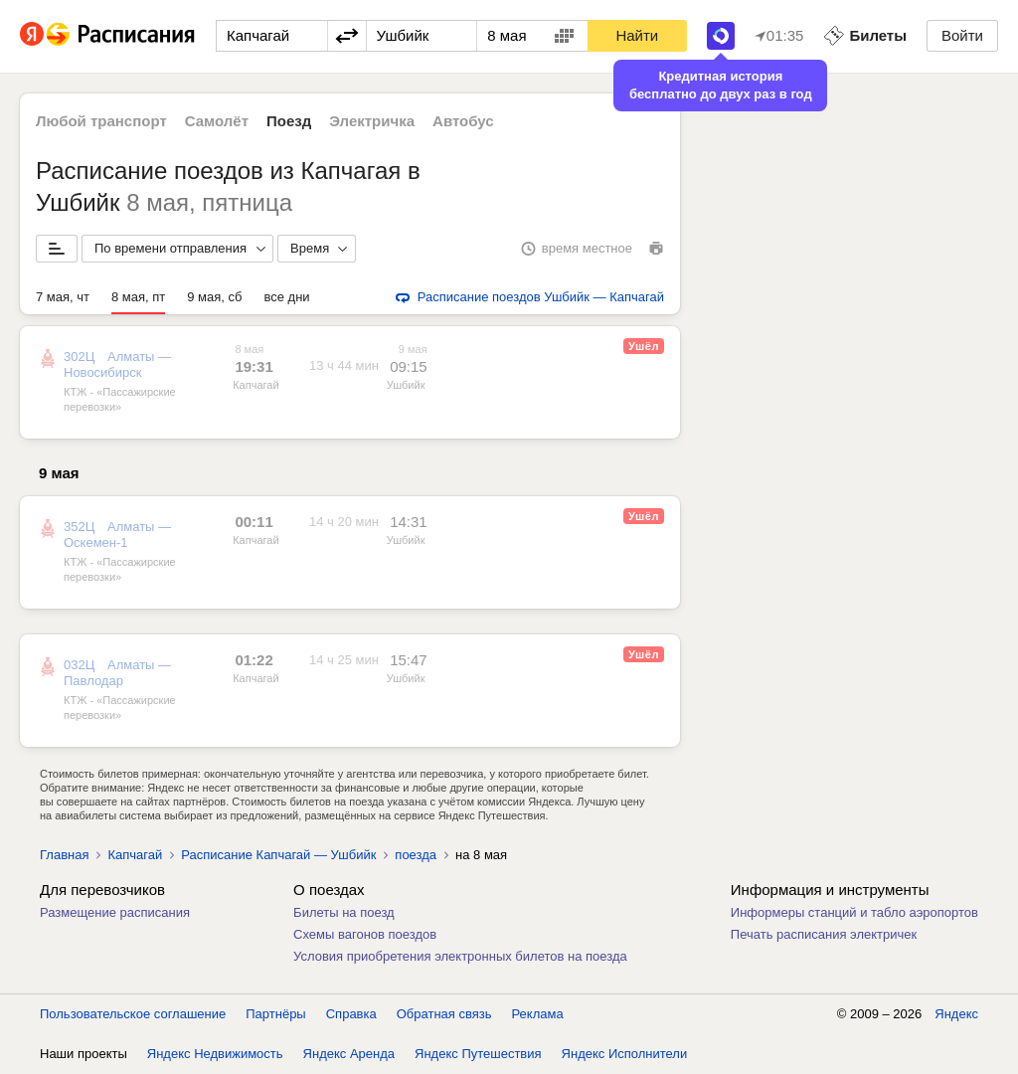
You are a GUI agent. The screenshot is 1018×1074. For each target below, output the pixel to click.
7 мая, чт (62, 296)
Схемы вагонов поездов (364, 934)
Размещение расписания (115, 912)
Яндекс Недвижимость (215, 1053)
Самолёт (217, 120)
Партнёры (275, 1013)
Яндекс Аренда (349, 1053)
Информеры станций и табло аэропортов (854, 912)
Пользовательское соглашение (133, 1013)
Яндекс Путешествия (478, 1053)
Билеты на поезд (344, 912)
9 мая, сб (214, 296)
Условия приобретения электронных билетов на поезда (460, 956)
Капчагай (255, 385)
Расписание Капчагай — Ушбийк (278, 854)
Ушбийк (406, 385)
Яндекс (956, 1013)
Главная (64, 854)
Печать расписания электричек (824, 934)
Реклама (538, 1013)
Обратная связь (444, 1013)
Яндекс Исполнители (625, 1053)
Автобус (463, 120)
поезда (415, 854)
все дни (287, 296)
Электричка (372, 120)
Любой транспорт (101, 120)
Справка (351, 1013)
